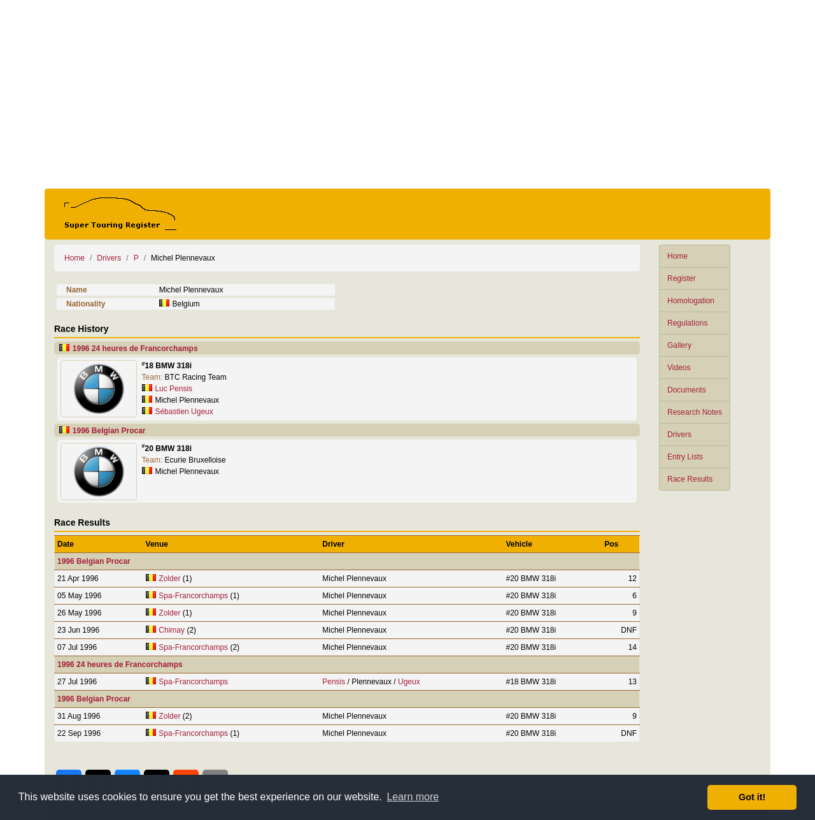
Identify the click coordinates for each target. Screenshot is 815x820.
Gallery (679, 345)
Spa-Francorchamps (193, 595)
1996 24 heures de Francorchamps (135, 348)
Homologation (690, 300)
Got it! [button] (752, 797)
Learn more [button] (412, 796)
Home (677, 256)
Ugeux (409, 681)
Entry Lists (685, 456)
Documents (686, 389)
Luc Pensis (173, 388)
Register (681, 278)
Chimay (172, 630)
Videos (678, 367)
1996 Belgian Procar (109, 430)
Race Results (689, 479)
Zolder (169, 578)
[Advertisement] (407, 94)
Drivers (679, 434)
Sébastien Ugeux (184, 411)
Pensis (333, 681)
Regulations (687, 323)
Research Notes (694, 412)
